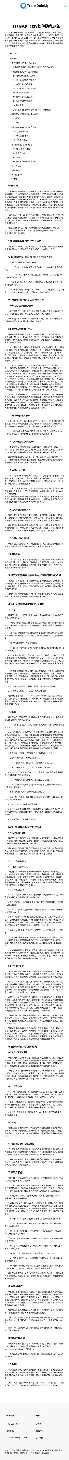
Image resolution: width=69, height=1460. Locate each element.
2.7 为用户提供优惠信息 (22, 101)
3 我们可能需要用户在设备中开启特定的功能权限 (30, 110)
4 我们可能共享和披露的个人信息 (24, 114)
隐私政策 (45, 1453)
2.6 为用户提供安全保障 (23, 97)
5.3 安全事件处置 (20, 140)
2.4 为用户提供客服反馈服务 (24, 88)
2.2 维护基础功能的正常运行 (24, 80)
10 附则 (13, 179)
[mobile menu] (65, 5)
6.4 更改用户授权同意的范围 (24, 161)
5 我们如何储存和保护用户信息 (23, 127)
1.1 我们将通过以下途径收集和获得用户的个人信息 (33, 67)
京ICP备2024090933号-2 (16, 1453)
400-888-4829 (13, 1424)
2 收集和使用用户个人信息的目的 (24, 72)
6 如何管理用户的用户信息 (21, 145)
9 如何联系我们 (16, 174)
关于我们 (40, 1438)
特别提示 (14, 58)
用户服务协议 (34, 1453)
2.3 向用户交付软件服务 (23, 84)
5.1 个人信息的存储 (20, 131)
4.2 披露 (16, 122)
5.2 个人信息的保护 (21, 135)
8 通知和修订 (15, 170)
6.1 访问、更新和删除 (21, 149)
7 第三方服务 (15, 166)
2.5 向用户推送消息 (21, 92)
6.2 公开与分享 (19, 153)
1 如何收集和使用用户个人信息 (23, 63)
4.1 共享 (16, 118)
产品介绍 (40, 1424)
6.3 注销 (16, 157)
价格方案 (40, 1431)
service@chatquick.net (16, 1438)
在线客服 (10, 1431)
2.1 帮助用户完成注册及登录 (24, 76)
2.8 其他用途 (18, 105)
